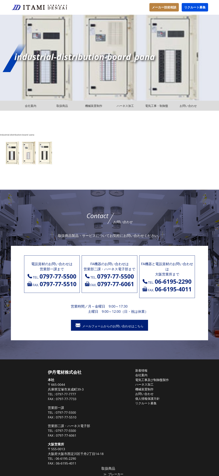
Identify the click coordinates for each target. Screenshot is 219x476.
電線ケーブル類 (178, 387)
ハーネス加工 (110, 384)
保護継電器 (175, 418)
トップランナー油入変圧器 (185, 405)
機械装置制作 (110, 389)
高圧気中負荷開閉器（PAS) (185, 391)
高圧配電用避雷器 (179, 400)
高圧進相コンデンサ (180, 409)
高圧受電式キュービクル (183, 423)
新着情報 (108, 371)
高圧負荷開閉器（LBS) (182, 396)
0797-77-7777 (35, 395)
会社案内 (108, 375)
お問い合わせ (110, 393)
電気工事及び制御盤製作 (118, 380)
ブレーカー (175, 378)
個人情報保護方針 (113, 398)
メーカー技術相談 (164, 7)
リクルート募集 (195, 7)
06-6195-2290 (35, 459)
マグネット (175, 382)
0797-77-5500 (35, 413)
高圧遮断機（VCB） (180, 414)
